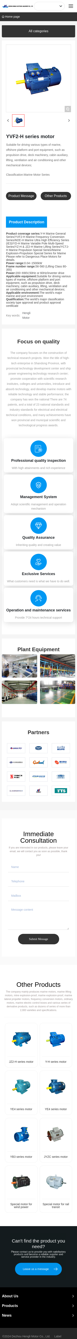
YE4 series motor (21, 1109)
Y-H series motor (56, 1061)
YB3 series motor (21, 1156)
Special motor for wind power (21, 1206)
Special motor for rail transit (56, 1206)
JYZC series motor (56, 1156)
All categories (38, 31)
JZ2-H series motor (21, 1061)
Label (57, 1336)
